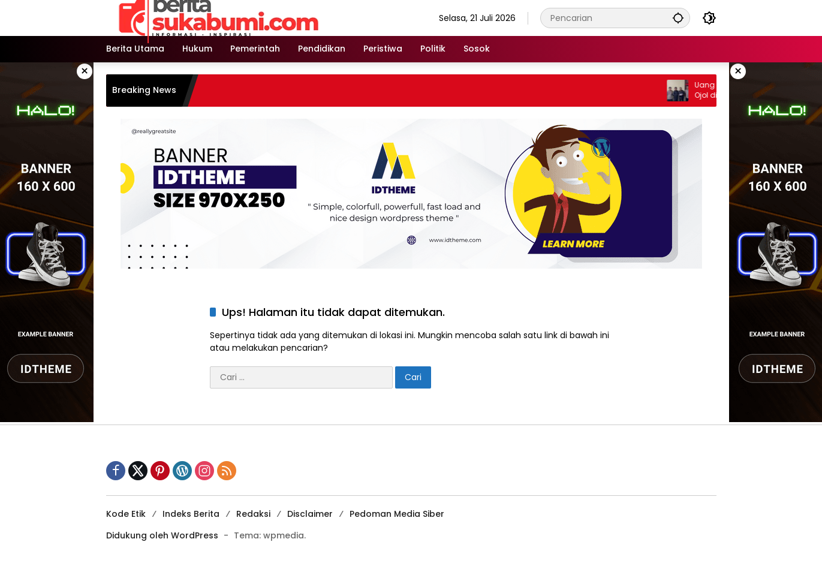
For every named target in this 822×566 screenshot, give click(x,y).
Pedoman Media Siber (397, 514)
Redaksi (253, 514)
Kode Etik (126, 514)
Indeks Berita (190, 514)
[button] (678, 18)
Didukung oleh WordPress (162, 535)
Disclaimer (310, 514)
